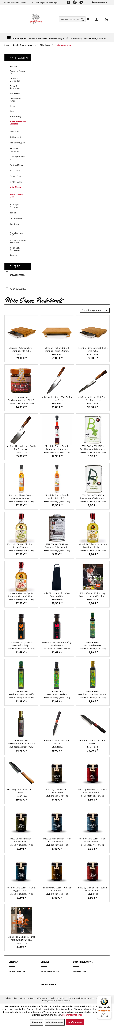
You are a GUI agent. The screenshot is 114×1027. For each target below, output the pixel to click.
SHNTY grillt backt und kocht (17, 158)
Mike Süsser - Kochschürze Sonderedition (57, 595)
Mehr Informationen (72, 1014)
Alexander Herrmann (14, 149)
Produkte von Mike (16, 195)
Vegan (12, 106)
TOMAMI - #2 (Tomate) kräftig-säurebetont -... (57, 644)
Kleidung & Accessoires (15, 249)
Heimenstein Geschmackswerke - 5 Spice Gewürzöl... (21, 742)
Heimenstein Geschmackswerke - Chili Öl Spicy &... (21, 399)
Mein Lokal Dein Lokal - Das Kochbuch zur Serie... (21, 938)
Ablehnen (37, 1022)
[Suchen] (82, 19)
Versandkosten (44, 998)
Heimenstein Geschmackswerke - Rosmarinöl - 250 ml (57, 693)
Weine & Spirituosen (15, 87)
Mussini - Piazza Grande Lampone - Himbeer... (57, 447)
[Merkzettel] (88, 19)
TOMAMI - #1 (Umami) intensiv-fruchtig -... (21, 644)
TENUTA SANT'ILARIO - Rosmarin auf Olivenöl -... (92, 497)
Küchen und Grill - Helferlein (18, 241)
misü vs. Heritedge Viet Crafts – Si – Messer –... (92, 398)
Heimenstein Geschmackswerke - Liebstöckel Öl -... (93, 644)
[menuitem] (72, 19)
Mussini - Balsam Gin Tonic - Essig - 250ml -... (21, 546)
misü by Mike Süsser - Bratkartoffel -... (21, 840)
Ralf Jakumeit (15, 137)
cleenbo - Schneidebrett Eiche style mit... (93, 349)
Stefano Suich (16, 181)
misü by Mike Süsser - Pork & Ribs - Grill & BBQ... (92, 791)
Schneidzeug (15, 116)
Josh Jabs (13, 212)
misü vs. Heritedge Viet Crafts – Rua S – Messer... (21, 447)
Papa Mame (15, 170)
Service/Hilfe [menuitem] (98, 2)
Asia (12, 111)
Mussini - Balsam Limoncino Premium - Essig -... (93, 546)
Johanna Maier (16, 218)
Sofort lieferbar (18, 275)
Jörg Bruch (14, 224)
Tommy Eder (15, 176)
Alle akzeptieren (54, 1022)
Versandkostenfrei (20, 289)
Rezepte (13, 255)
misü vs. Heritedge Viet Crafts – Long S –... (57, 398)
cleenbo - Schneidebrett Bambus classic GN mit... (57, 349)
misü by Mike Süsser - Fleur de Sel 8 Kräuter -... (57, 840)
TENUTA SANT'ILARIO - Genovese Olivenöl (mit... (57, 546)
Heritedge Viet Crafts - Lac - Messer (57, 742)
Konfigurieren (75, 1022)
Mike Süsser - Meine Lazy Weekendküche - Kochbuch (92, 595)
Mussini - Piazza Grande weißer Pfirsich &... (57, 497)
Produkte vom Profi (16, 234)
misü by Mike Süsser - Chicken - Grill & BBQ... (57, 889)
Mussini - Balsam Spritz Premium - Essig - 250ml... (21, 595)
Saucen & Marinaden (15, 80)
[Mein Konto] (94, 19)
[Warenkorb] (105, 19)
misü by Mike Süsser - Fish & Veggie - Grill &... (21, 889)
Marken (13, 66)
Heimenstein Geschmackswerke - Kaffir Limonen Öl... (21, 693)
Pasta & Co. (15, 93)
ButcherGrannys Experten (18, 122)
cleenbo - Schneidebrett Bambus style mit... (21, 349)
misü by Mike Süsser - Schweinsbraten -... (57, 791)
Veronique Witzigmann (15, 205)
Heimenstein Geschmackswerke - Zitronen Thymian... (92, 693)
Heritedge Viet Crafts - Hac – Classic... (21, 791)
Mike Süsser (15, 187)
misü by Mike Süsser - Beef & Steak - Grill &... (92, 889)
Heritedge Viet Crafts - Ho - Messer (92, 742)
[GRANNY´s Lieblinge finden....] (72, 19)
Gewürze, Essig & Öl (17, 72)
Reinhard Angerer (17, 142)
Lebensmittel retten (16, 100)
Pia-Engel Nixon (16, 165)
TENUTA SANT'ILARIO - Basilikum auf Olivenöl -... (92, 447)
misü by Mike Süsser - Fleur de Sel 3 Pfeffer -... (92, 840)
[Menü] (109, 998)
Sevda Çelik (15, 131)
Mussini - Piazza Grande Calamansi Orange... (21, 497)
